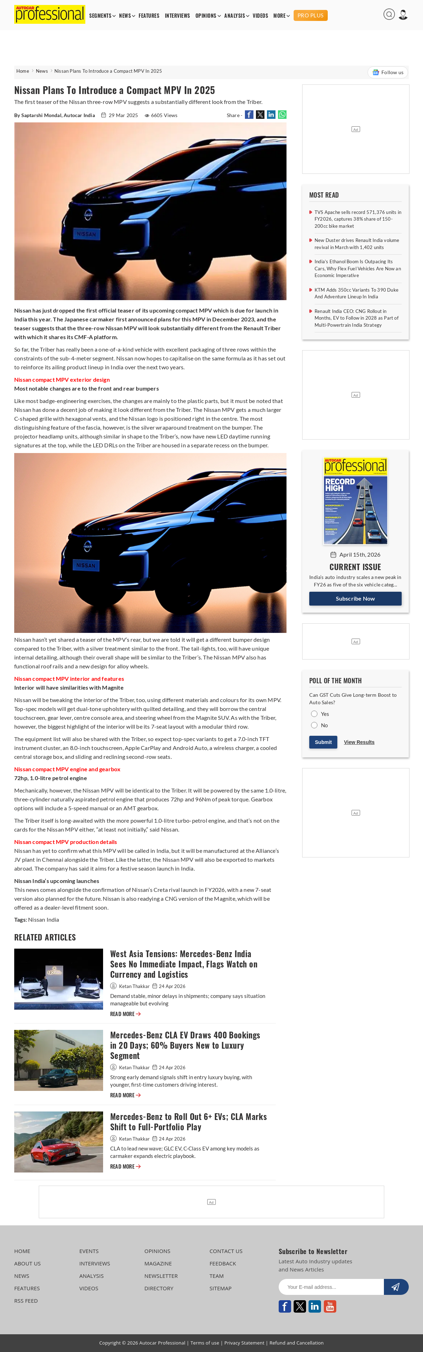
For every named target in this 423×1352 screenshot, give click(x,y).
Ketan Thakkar (130, 986)
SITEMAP (220, 1288)
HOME (22, 1250)
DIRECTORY (158, 1288)
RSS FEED (26, 1300)
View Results (359, 742)
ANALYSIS (234, 15)
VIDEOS (260, 15)
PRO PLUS (311, 15)
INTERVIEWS (177, 15)
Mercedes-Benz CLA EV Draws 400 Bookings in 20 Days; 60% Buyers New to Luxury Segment (185, 1045)
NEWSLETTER (161, 1275)
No (324, 725)
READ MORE (125, 1013)
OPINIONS (206, 15)
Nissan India (43, 919)
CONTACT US (225, 1250)
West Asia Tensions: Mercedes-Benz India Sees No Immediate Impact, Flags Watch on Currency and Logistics (183, 964)
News (42, 71)
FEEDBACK (222, 1263)
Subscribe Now (355, 598)
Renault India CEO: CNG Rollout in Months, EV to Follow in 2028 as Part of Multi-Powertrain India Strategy (356, 318)
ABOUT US (27, 1263)
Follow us (387, 72)
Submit (323, 742)
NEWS (125, 15)
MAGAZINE (158, 1263)
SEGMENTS (100, 15)
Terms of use (205, 1343)
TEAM (216, 1275)
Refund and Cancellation (296, 1343)
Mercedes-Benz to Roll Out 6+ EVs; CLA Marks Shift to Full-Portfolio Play (188, 1121)
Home (22, 71)
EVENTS (89, 1250)
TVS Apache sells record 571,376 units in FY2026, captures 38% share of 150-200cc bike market (358, 219)
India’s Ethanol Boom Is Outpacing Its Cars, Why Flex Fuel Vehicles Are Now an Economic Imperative (358, 268)
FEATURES (149, 15)
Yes (325, 714)
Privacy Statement (244, 1343)
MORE (279, 15)
